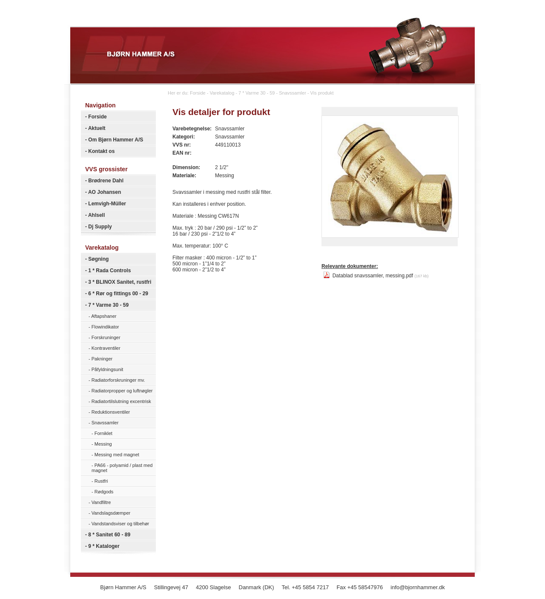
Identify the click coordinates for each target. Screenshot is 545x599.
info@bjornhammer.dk (417, 587)
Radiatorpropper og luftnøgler (122, 390)
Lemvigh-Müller (107, 204)
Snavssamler (105, 422)
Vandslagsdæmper (111, 512)
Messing (103, 443)
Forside (97, 117)
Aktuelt (97, 128)
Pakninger (102, 358)
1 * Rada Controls (109, 271)
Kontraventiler (106, 348)
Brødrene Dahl (105, 181)
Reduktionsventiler (111, 412)
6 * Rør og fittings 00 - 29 (118, 294)
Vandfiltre (101, 502)
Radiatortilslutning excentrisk (121, 401)
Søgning (98, 259)
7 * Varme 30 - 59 (108, 305)
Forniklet (103, 433)
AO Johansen (104, 192)
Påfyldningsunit (107, 369)
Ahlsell (96, 215)
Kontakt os (101, 151)
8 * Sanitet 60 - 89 (109, 535)
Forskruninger (106, 337)
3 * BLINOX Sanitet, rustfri (119, 282)
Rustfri (101, 481)
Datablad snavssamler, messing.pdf (376, 276)
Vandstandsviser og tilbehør (120, 523)
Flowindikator (105, 326)
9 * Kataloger (103, 546)
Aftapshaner (103, 316)
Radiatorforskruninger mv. (118, 380)
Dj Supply (100, 227)
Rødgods (104, 491)
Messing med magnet (117, 454)
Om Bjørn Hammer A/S (115, 140)
